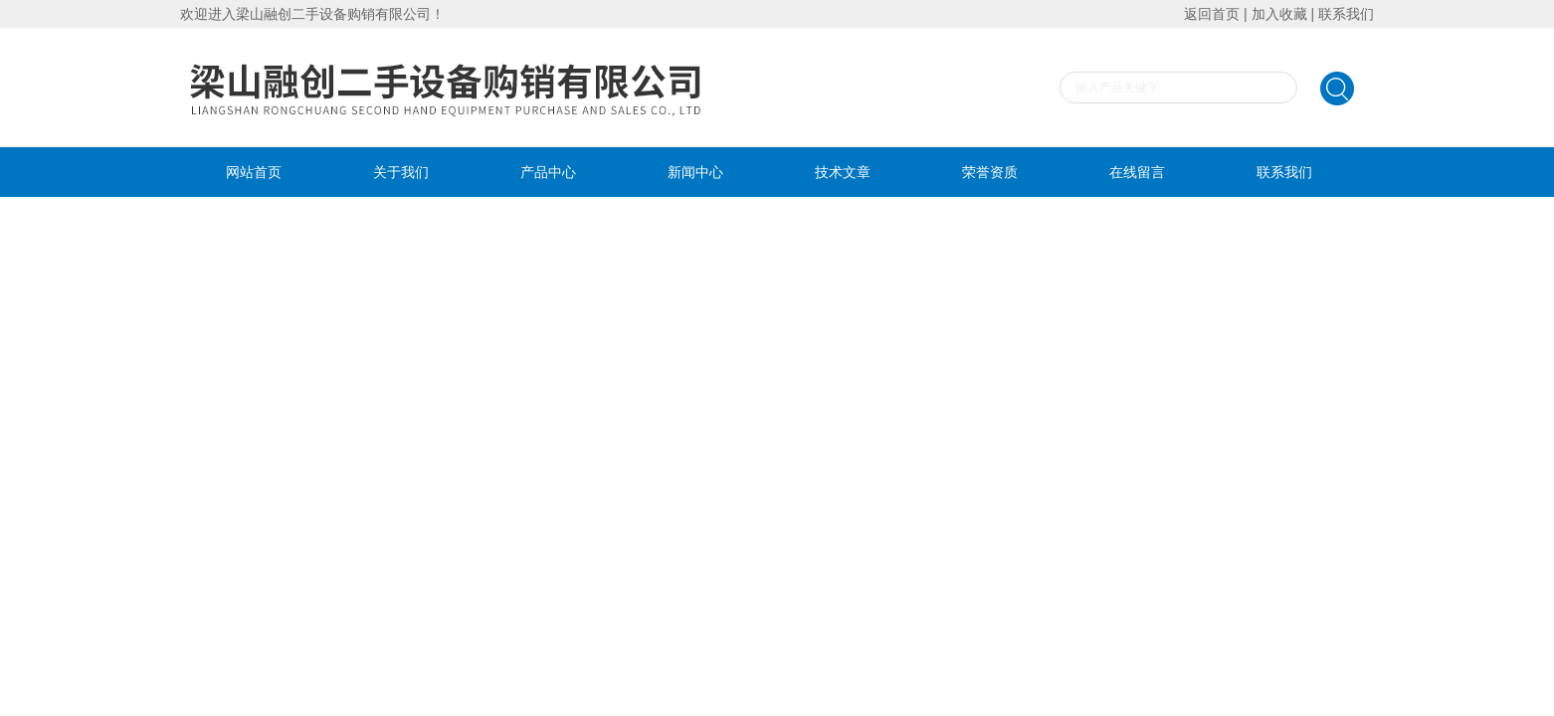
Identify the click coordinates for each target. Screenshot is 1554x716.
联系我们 (1346, 14)
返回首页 (1212, 14)
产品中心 (548, 172)
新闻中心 (695, 172)
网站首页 (254, 172)
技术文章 (843, 172)
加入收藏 (1279, 14)
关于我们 (401, 172)
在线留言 (1137, 172)
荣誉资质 (990, 172)
